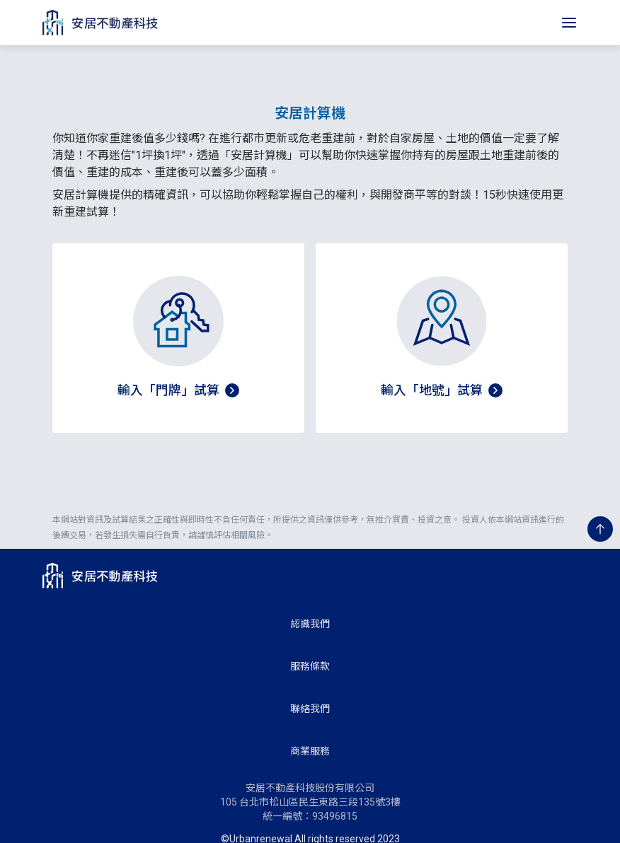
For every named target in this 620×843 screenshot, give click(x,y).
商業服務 (310, 734)
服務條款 (310, 649)
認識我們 (310, 606)
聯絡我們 (310, 691)
